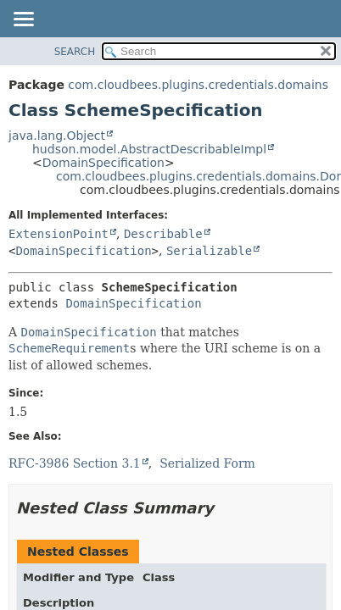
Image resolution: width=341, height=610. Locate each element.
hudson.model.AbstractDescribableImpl (149, 149)
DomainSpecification (103, 162)
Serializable (209, 251)
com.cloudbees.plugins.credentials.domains (198, 85)
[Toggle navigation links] (22, 20)
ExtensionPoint (58, 234)
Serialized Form (207, 463)
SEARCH (75, 52)
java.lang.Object (56, 135)
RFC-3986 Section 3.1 (74, 463)
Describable (163, 234)
